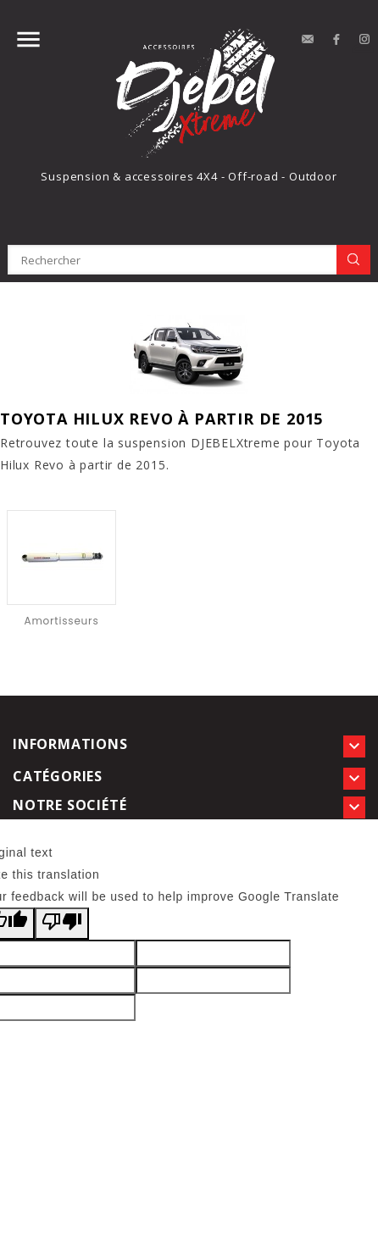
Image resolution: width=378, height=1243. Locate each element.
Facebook (336, 40)
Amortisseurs (62, 620)
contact (307, 40)
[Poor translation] (62, 923)
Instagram (365, 40)
